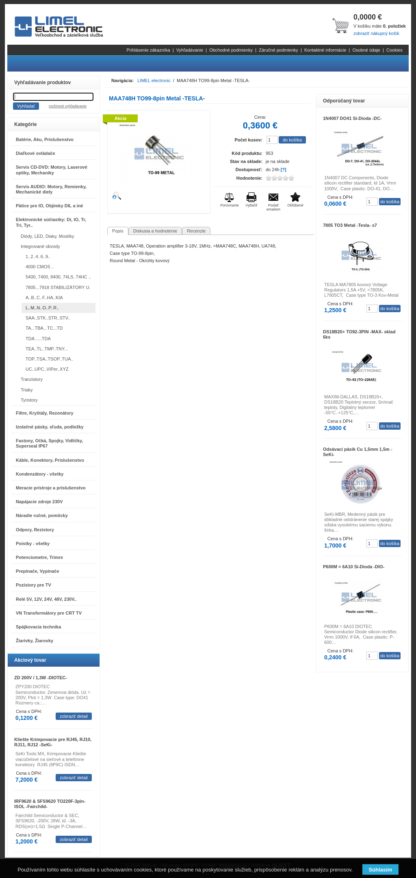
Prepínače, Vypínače (37, 571)
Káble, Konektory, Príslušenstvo (50, 460)
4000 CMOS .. (40, 266)
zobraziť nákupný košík (376, 33)
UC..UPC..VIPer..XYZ (47, 369)
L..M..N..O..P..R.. (42, 307)
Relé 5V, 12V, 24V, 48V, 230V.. (46, 599)
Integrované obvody (40, 246)
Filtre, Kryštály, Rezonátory (45, 413)
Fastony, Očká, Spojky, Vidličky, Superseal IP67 (49, 443)
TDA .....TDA (38, 338)
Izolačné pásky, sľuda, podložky (50, 426)
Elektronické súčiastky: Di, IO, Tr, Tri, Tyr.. (51, 222)
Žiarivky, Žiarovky (34, 640)
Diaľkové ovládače (35, 153)
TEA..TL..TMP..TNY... (47, 348)
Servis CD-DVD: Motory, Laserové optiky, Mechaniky (51, 170)
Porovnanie (229, 205)
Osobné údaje (366, 50)
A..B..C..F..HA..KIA (44, 297)
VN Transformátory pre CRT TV (49, 613)
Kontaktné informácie (325, 50)
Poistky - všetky (33, 543)
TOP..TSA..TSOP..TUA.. (49, 358)
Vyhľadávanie (189, 50)
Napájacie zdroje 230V (39, 501)
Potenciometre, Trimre (39, 557)
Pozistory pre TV (33, 584)
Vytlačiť (251, 205)
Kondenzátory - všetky (39, 474)
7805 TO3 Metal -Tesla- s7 (350, 225)
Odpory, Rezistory (35, 529)
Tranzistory (32, 379)
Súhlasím (380, 870)
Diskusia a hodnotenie (155, 230)
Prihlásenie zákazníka (148, 50)
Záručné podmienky (278, 50)
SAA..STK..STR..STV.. (48, 317)
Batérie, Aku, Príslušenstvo (45, 139)
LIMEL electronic (154, 80)
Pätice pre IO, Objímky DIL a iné (49, 205)
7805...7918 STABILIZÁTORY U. (58, 287)
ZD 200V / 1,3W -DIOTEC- (40, 677)
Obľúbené (295, 205)
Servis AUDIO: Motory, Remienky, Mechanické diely (51, 189)
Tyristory (29, 400)
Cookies (394, 50)
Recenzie (196, 230)
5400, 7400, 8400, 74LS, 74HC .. (58, 276)
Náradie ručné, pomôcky (42, 515)
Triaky (27, 389)
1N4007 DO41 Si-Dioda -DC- (352, 118)
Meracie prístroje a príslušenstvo (51, 487)
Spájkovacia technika (38, 626)
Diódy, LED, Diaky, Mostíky (47, 236)
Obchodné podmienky (231, 50)
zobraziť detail (74, 716)
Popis (118, 230)
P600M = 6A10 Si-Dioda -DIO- (353, 566)
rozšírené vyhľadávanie (68, 106)
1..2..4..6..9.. (38, 256)
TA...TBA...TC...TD (44, 328)
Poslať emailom (273, 207)
